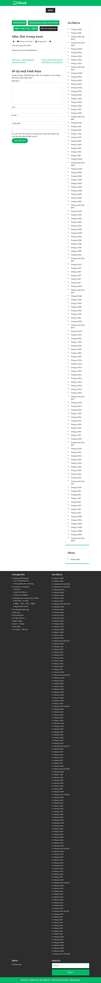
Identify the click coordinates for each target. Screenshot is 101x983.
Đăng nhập (75, 559)
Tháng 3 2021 (76, 148)
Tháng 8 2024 (76, 52)
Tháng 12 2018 (76, 229)
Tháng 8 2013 (76, 410)
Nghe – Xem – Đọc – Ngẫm (25, 603)
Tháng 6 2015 (76, 346)
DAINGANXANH (19, 23)
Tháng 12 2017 (76, 255)
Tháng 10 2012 (76, 448)
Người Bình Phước (21, 606)
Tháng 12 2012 (76, 439)
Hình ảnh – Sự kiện (22, 601)
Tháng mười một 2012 (61, 883)
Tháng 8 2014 (76, 367)
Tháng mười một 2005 (61, 954)
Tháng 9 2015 (76, 335)
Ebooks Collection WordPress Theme (39, 980)
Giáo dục (16, 612)
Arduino (18, 589)
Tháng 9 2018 (76, 236)
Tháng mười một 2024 (61, 587)
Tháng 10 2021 (76, 123)
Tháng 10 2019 (76, 211)
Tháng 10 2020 (76, 169)
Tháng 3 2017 (76, 275)
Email (14, 115)
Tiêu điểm (17, 627)
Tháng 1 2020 (76, 201)
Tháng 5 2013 (76, 421)
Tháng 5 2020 (76, 187)
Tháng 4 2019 (76, 218)
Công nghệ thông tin (21, 578)
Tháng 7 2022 (76, 98)
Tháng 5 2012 (76, 463)
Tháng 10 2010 (76, 516)
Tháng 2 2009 (76, 534)
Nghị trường (17, 621)
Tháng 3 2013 (76, 428)
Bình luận (16, 81)
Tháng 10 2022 (76, 87)
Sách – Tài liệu (18, 624)
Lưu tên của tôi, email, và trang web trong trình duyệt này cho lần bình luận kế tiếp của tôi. (35, 135)
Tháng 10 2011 (76, 487)
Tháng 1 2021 (76, 155)
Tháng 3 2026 (76, 29)
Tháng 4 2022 (76, 102)
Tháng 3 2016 (76, 314)
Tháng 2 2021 (76, 152)
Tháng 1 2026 (76, 33)
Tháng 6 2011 (76, 502)
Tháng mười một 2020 (61, 675)
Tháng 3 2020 (76, 194)
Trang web (16, 123)
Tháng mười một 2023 (61, 604)
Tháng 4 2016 (76, 310)
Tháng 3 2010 (76, 520)
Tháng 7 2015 (76, 342)
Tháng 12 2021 (76, 113)
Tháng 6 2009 (76, 524)
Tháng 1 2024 (76, 63)
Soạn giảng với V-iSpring (24, 584)
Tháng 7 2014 (76, 371)
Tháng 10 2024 (76, 49)
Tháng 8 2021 (76, 130)
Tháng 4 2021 (76, 144)
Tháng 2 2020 (76, 198)
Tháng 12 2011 (76, 477)
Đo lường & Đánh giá (21, 610)
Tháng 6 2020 (76, 183)
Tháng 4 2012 (76, 467)
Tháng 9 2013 (76, 406)
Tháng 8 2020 (76, 176)
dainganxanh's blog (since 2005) (43, 23)
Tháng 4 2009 (76, 531)
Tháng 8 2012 (76, 456)
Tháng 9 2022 (76, 91)
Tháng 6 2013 (76, 417)
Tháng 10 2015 (76, 331)
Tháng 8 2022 (76, 95)
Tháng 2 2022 (76, 106)
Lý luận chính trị (19, 618)
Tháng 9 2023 (76, 77)
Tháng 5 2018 (76, 244)
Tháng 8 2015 (76, 338)
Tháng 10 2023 (76, 73)
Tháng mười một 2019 (61, 706)
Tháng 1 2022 (76, 109)
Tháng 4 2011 (76, 509)
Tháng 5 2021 (76, 141)
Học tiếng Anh (18, 615)
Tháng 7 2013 (76, 413)
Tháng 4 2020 (76, 190)
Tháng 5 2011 (76, 505)
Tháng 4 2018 (76, 247)
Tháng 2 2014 (76, 389)
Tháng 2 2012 (76, 474)
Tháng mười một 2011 (61, 911)
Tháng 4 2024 (76, 56)
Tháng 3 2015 (76, 356)
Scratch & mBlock (21, 595)
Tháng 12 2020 (76, 159)
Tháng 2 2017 (76, 279)
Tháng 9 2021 (76, 126)
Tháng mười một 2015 (61, 795)
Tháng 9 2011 (76, 491)
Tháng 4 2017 (76, 272)
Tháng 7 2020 (76, 180)
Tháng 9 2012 (76, 452)
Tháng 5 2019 (76, 215)
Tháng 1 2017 (76, 283)
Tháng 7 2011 (76, 498)
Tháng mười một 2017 (61, 746)
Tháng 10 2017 (76, 264)
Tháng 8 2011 (76, 495)
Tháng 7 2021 (76, 134)
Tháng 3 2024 (76, 60)
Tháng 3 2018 (76, 251)
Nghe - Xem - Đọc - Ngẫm (26, 28)
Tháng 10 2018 (76, 233)
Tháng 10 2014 (76, 364)
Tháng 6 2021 (76, 137)
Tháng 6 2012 (76, 459)
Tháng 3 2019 (76, 222)
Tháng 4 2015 (76, 353)
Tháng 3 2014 (76, 385)
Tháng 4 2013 (76, 424)
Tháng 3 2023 (76, 84)
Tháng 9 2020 (76, 172)
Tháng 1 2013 (76, 435)
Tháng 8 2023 (76, 80)
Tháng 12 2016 (76, 286)
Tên (14, 107)
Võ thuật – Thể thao (20, 629)
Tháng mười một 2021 (61, 641)
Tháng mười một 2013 (61, 849)
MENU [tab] (50, 10)
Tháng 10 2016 (76, 296)
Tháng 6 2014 (76, 375)
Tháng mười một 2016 (61, 769)
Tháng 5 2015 (76, 349)
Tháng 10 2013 (76, 403)
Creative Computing (21, 587)
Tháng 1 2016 (76, 318)
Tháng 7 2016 (76, 300)
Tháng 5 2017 (76, 268)
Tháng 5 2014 (76, 378)
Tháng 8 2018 (76, 240)
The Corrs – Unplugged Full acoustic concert (23, 61)
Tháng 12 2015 (76, 321)
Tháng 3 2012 (76, 470)
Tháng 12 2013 (76, 393)
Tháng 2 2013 (76, 432)
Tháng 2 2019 (76, 226)
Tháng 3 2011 (76, 513)
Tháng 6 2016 (76, 303)
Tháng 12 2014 (76, 360)
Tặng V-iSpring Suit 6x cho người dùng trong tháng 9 (52, 61)
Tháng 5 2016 (76, 307)
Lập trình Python (21, 592)
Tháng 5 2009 (76, 527)
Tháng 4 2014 (76, 382)
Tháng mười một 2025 (61, 584)
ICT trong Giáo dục (22, 581)
